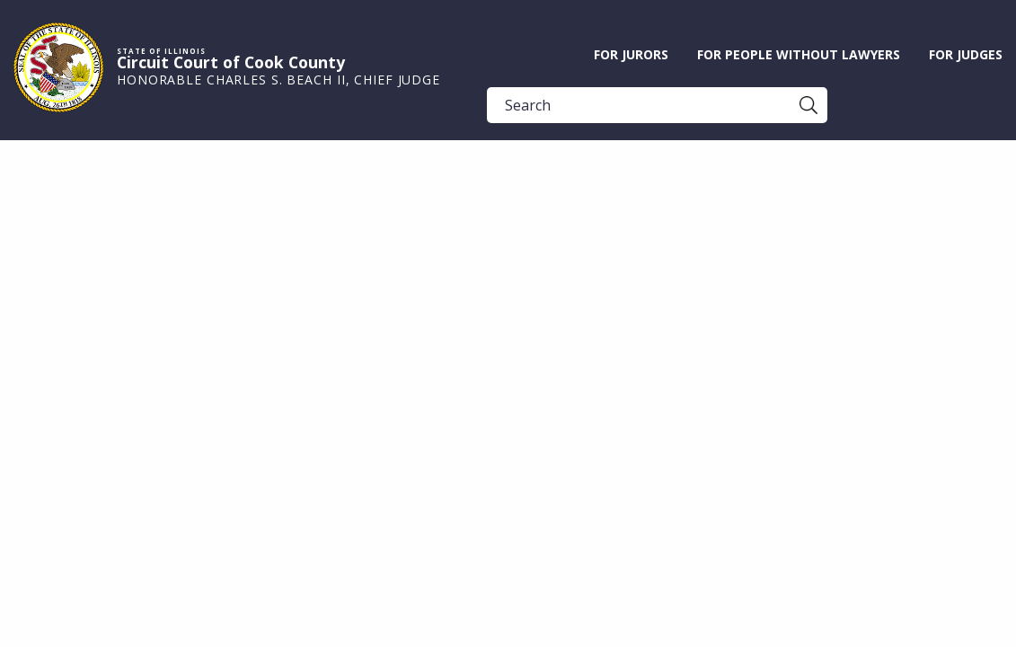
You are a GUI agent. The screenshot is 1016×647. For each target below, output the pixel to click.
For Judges (966, 54)
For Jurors (631, 54)
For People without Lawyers (798, 54)
